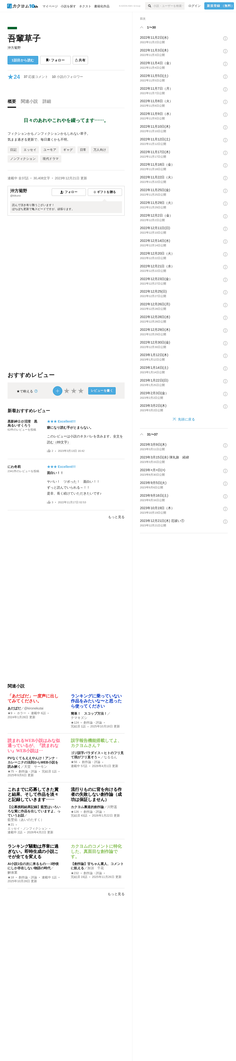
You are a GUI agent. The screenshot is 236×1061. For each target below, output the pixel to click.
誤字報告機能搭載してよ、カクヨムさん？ (96, 743)
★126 (75, 812)
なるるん (110, 757)
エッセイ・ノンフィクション (27, 828)
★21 (11, 824)
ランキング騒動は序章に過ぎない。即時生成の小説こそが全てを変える (33, 851)
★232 (75, 873)
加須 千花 (95, 868)
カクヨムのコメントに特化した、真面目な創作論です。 (96, 851)
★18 (11, 877)
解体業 (12, 872)
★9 (10, 713)
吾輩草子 (24, 38)
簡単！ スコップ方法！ (89, 713)
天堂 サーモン (35, 766)
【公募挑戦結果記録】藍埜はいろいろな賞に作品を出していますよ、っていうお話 (34, 811)
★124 (75, 722)
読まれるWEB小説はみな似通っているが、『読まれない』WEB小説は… (34, 745)
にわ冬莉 (14, 467)
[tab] (13, 102)
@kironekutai (33, 708)
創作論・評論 (93, 722)
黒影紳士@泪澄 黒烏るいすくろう (22, 423)
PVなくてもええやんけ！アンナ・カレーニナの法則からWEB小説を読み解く (33, 762)
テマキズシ (79, 718)
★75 (11, 771)
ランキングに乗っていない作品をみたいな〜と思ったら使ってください (96, 701)
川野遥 (112, 807)
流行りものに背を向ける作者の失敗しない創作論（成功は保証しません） (96, 794)
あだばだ (14, 708)
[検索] (149, 6)
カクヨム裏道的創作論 (87, 807)
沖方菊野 (14, 48)
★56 (74, 762)
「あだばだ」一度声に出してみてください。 (33, 699)
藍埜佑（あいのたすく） (26, 820)
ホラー (21, 713)
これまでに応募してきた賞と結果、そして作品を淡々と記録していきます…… (33, 794)
